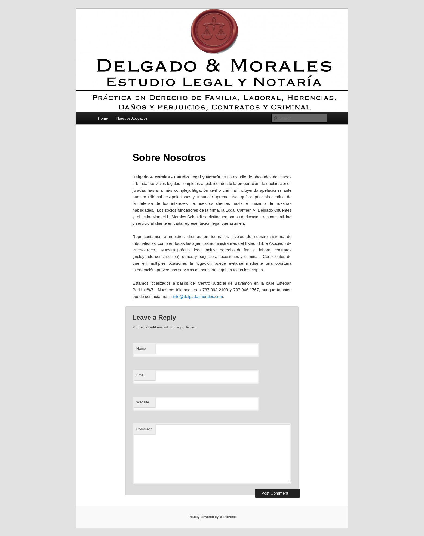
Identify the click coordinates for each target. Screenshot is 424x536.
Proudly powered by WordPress (211, 517)
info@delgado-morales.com (198, 296)
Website (142, 402)
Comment (144, 429)
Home (103, 118)
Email (140, 375)
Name (141, 348)
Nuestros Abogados (131, 118)
